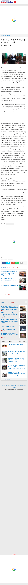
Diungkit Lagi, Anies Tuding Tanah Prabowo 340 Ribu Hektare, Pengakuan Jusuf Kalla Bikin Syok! (16, 367)
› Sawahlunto (7, 35)
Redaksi (3, 385)
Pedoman (8, 385)
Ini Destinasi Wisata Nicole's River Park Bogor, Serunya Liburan (16, 352)
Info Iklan (13, 385)
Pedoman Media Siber (21, 385)
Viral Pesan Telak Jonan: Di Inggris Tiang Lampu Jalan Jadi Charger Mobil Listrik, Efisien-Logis (9, 308)
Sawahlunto (10, 224)
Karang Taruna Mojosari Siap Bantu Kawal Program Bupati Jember (9, 321)
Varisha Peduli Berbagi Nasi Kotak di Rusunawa (13, 42)
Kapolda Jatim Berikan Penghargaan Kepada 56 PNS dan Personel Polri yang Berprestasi (16, 374)
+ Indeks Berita (6, 379)
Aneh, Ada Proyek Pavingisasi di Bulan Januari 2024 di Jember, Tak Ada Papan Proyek (16, 360)
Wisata (14, 387)
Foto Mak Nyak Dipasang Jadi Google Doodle (15, 345)
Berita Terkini (7, 341)
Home (2, 35)
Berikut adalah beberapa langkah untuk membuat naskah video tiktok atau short (8, 329)
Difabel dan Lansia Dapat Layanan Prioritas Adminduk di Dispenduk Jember (9, 314)
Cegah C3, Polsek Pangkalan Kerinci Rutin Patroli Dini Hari (9, 333)
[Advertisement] (14, 20)
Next (24, 341)
